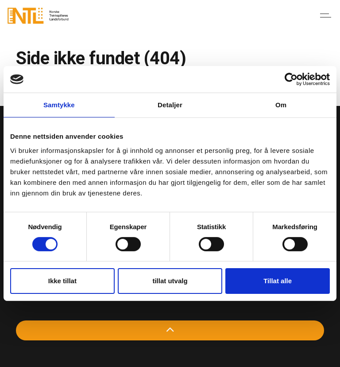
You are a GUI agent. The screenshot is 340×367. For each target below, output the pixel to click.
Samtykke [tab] (59, 105)
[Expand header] (326, 15)
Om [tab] (280, 105)
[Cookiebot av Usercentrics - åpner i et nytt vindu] (291, 79)
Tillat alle (277, 281)
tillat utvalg (169, 281)
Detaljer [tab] (170, 105)
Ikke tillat (62, 281)
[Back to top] (170, 330)
